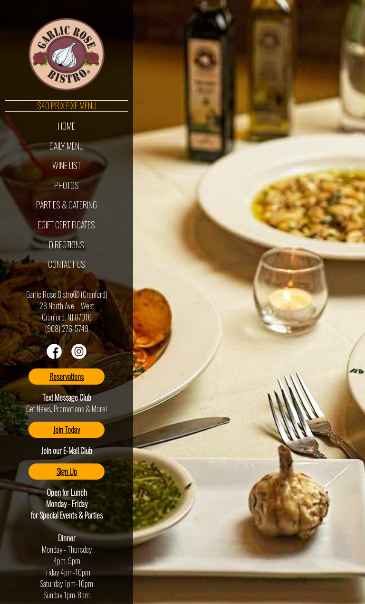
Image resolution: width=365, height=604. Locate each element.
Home (66, 126)
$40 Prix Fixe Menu (66, 106)
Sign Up (67, 471)
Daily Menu (66, 146)
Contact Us (66, 264)
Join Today (66, 429)
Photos (66, 185)
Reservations (66, 376)
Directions (66, 244)
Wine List (66, 165)
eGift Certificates (66, 224)
